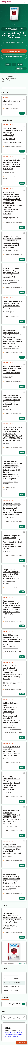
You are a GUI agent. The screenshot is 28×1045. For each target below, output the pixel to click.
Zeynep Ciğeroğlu (7, 826)
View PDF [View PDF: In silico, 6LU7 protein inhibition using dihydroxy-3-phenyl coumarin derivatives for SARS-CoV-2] (22, 292)
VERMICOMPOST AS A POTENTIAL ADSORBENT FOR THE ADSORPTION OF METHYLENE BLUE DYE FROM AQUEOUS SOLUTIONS (12, 817)
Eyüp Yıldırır (15, 826)
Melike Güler (6, 217)
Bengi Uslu (12, 729)
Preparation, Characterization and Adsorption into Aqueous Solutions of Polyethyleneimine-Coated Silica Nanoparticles (11, 783)
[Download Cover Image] (22, 963)
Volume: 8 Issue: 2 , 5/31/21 (11, 975)
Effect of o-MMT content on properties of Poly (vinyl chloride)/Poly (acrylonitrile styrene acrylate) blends (12, 133)
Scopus (8, 64)
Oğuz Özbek (12, 581)
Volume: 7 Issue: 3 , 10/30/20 (12, 983)
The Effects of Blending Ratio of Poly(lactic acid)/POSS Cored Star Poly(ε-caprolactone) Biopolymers (12, 164)
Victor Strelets (14, 648)
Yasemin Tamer (16, 142)
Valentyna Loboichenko (8, 646)
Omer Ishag (17, 886)
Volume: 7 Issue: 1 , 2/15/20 (11, 990)
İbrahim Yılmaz (6, 517)
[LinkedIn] (18, 1017)
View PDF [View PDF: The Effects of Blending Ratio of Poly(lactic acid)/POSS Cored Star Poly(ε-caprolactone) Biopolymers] (22, 183)
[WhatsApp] (9, 1017)
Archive (4, 968)
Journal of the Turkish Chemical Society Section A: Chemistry (14, 35)
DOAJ (14, 64)
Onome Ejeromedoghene (9, 925)
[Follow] (19, 68)
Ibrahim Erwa (12, 888)
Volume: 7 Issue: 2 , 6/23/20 (11, 986)
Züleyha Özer (6, 551)
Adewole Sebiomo (7, 250)
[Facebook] (4, 1017)
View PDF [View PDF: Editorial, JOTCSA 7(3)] (22, 113)
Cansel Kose (6, 727)
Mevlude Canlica (7, 758)
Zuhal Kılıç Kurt (6, 409)
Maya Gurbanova (7, 644)
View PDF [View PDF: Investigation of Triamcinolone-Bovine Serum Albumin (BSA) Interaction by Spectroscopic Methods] (22, 865)
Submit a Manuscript (14, 51)
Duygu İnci (5, 443)
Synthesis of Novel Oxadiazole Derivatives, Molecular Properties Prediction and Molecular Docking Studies (12, 401)
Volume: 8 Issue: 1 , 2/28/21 (11, 979)
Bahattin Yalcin (6, 283)
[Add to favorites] (24, 98)
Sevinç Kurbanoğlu (7, 725)
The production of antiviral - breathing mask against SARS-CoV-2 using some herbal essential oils (11, 574)
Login (24, 2)
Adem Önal (5, 581)
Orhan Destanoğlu (13, 217)
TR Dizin (20, 64)
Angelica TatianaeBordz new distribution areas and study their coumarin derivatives (12, 369)
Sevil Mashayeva (7, 377)
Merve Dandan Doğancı (8, 172)
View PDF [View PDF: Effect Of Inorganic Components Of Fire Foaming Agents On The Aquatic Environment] (22, 656)
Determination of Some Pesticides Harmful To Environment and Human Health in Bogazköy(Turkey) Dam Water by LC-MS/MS (12, 509)
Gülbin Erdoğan (14, 517)
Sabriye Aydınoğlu (7, 856)
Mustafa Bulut (13, 282)
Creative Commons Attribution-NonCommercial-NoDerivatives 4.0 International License (13, 1034)
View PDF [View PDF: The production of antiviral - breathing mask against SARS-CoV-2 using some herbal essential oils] (22, 591)
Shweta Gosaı (12, 682)
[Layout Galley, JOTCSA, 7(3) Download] (23, 1004)
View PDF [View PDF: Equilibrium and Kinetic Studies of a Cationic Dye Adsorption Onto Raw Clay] (22, 321)
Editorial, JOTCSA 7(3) (11, 101)
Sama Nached (6, 583)
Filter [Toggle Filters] (14, 88)
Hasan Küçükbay (7, 104)
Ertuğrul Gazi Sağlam (8, 482)
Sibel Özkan (18, 729)
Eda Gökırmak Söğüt (7, 311)
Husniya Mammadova (8, 376)
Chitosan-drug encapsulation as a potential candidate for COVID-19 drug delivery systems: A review (12, 917)
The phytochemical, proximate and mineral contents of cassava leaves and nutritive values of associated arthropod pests (12, 242)
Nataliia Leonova (7, 648)
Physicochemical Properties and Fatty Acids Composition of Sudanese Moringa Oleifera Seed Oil (11, 879)
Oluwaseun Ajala (7, 348)
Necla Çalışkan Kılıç (7, 312)
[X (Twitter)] (14, 1017)
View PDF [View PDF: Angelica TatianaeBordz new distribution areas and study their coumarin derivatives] (22, 386)
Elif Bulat (16, 482)
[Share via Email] (23, 1017)
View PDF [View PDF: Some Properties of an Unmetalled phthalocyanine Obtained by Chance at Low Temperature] (22, 767)
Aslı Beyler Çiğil (6, 792)
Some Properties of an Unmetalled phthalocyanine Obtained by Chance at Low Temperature (12, 751)
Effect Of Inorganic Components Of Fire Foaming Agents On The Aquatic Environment (12, 638)
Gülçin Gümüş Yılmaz (8, 218)
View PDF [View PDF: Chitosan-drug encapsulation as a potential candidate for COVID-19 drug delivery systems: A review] (22, 937)
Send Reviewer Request (14, 56)
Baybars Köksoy (15, 280)
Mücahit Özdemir (7, 280)
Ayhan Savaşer (13, 727)
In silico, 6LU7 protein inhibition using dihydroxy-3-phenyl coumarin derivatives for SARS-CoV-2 (12, 273)
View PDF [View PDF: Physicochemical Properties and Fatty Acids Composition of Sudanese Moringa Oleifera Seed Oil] (22, 898)
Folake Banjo (16, 250)
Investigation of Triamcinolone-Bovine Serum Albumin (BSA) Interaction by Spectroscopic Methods (12, 849)
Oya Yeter (5, 617)
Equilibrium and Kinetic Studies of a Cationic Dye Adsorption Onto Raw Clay (12, 305)
